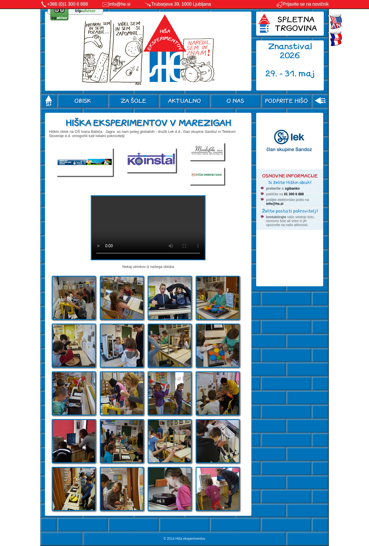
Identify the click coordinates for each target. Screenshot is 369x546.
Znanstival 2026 (290, 51)
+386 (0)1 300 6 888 (67, 4)
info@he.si (119, 4)
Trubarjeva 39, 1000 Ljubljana (181, 4)
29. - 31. (282, 73)
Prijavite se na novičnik (302, 4)
